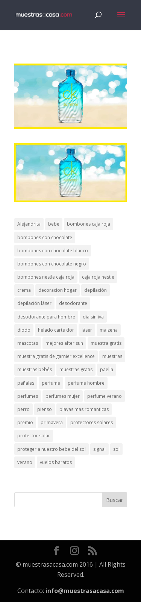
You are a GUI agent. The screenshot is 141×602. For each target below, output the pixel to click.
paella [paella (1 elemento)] (106, 369)
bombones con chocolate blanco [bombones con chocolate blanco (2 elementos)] (52, 250)
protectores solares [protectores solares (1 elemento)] (91, 422)
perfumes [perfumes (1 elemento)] (27, 396)
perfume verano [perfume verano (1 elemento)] (104, 396)
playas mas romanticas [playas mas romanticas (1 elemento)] (84, 409)
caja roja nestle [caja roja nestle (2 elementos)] (98, 277)
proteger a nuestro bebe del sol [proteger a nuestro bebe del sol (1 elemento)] (51, 449)
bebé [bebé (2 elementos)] (53, 224)
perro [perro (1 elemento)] (23, 409)
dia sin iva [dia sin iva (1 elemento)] (93, 317)
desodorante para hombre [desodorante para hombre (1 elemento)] (46, 317)
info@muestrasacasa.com (84, 591)
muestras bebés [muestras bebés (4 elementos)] (34, 369)
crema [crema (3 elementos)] (24, 290)
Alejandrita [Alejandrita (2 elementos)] (29, 224)
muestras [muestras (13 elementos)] (112, 356)
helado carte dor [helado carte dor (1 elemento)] (56, 330)
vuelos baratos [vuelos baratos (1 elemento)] (56, 462)
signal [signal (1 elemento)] (99, 449)
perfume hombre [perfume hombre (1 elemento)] (86, 383)
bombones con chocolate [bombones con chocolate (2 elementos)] (44, 237)
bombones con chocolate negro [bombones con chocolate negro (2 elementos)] (51, 264)
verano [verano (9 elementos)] (24, 462)
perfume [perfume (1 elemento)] (51, 383)
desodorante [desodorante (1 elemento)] (73, 303)
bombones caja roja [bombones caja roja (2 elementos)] (88, 224)
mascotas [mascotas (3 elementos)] (27, 343)
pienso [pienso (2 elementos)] (44, 409)
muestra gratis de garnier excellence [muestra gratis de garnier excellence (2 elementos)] (56, 356)
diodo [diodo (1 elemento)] (23, 330)
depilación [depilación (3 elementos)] (95, 290)
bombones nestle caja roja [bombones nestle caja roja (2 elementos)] (45, 277)
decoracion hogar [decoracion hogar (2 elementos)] (57, 290)
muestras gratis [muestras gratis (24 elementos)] (75, 369)
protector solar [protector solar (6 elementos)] (33, 435)
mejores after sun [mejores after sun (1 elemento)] (64, 343)
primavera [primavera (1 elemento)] (52, 422)
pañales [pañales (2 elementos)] (25, 383)
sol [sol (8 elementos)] (116, 449)
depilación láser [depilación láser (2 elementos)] (34, 303)
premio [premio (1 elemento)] (25, 422)
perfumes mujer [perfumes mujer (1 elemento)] (62, 396)
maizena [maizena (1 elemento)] (109, 330)
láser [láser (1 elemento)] (87, 330)
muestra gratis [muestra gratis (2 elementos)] (106, 343)
